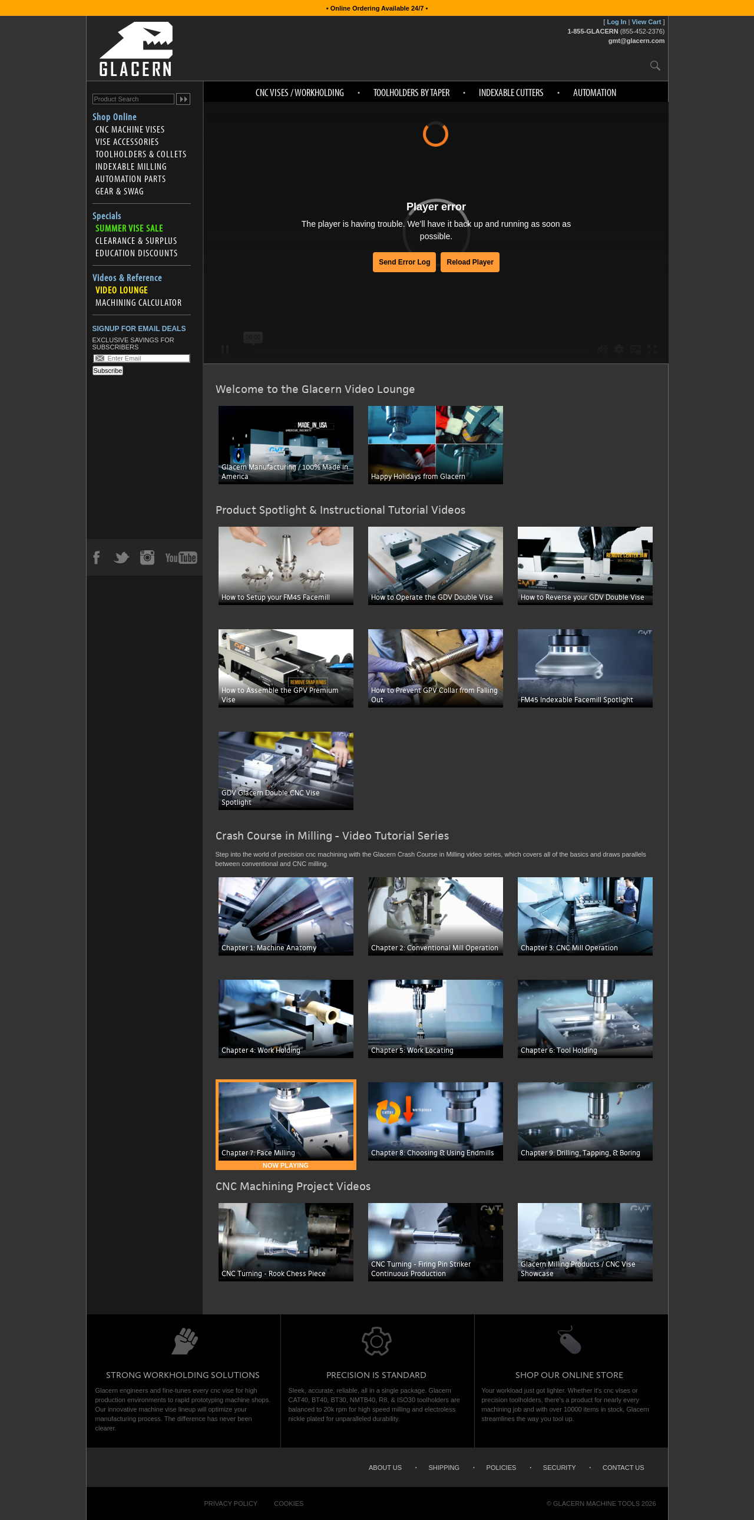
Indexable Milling (131, 166)
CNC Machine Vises (130, 129)
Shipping (444, 1467)
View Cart (646, 21)
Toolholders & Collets (141, 153)
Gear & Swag (119, 191)
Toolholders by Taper (411, 92)
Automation (594, 92)
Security (559, 1467)
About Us (385, 1467)
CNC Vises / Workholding (300, 92)
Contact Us (623, 1467)
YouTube (181, 557)
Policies (502, 1467)
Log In (616, 21)
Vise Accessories (127, 141)
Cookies (288, 1503)
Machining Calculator (138, 302)
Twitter (121, 557)
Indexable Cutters (511, 92)
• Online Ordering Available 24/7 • (377, 8)
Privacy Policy (231, 1503)
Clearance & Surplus (136, 240)
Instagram (146, 557)
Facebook (96, 557)
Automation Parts (130, 178)
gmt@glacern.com (637, 40)
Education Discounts (136, 252)
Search (655, 65)
